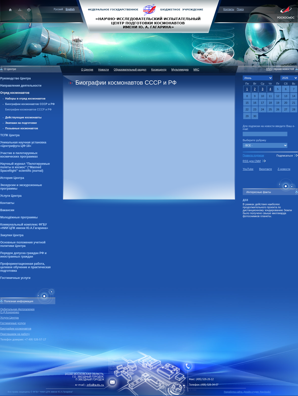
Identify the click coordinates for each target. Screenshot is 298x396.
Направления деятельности (20, 85)
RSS (269, 68)
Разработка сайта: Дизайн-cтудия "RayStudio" (247, 392)
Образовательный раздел (130, 69)
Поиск (240, 9)
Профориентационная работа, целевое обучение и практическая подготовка (25, 267)
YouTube (248, 168)
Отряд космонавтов (15, 93)
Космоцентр (158, 69)
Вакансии (7, 210)
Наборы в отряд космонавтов (25, 98)
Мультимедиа (179, 69)
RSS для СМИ (252, 161)
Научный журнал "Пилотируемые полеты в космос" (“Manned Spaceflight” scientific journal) (25, 167)
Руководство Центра (15, 78)
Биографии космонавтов (15, 328)
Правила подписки (253, 155)
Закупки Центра (12, 235)
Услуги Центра (11, 196)
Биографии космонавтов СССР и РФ (30, 103)
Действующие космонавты (23, 117)
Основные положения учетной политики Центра (22, 244)
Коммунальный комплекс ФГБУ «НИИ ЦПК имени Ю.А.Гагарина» (24, 226)
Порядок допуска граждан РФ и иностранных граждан (23, 254)
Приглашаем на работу (15, 333)
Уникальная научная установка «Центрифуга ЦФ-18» (23, 144)
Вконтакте (265, 168)
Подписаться (284, 155)
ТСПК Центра (10, 135)
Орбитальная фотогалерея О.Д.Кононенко (17, 311)
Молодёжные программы (19, 217)
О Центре (87, 69)
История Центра (12, 178)
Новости (103, 69)
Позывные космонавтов (21, 128)
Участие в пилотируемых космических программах (19, 154)
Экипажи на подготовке (21, 122)
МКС (196, 69)
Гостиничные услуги (15, 278)
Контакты (228, 9)
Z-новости (284, 168)
